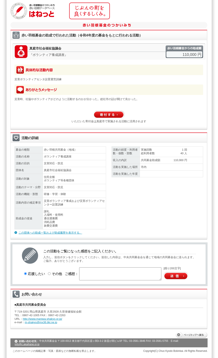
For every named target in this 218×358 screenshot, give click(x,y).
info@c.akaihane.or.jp (27, 344)
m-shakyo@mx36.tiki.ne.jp (41, 322)
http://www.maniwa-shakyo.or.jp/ (42, 318)
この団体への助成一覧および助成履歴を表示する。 (50, 232)
